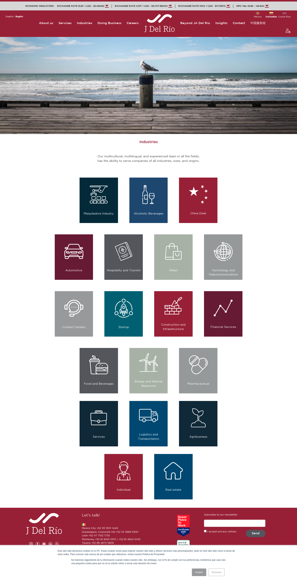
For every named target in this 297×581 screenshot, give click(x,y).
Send (255, 533)
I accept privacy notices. (222, 532)
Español (10, 17)
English (19, 17)
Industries (84, 23)
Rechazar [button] (216, 572)
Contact (239, 23)
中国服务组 (258, 23)
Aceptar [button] (199, 572)
